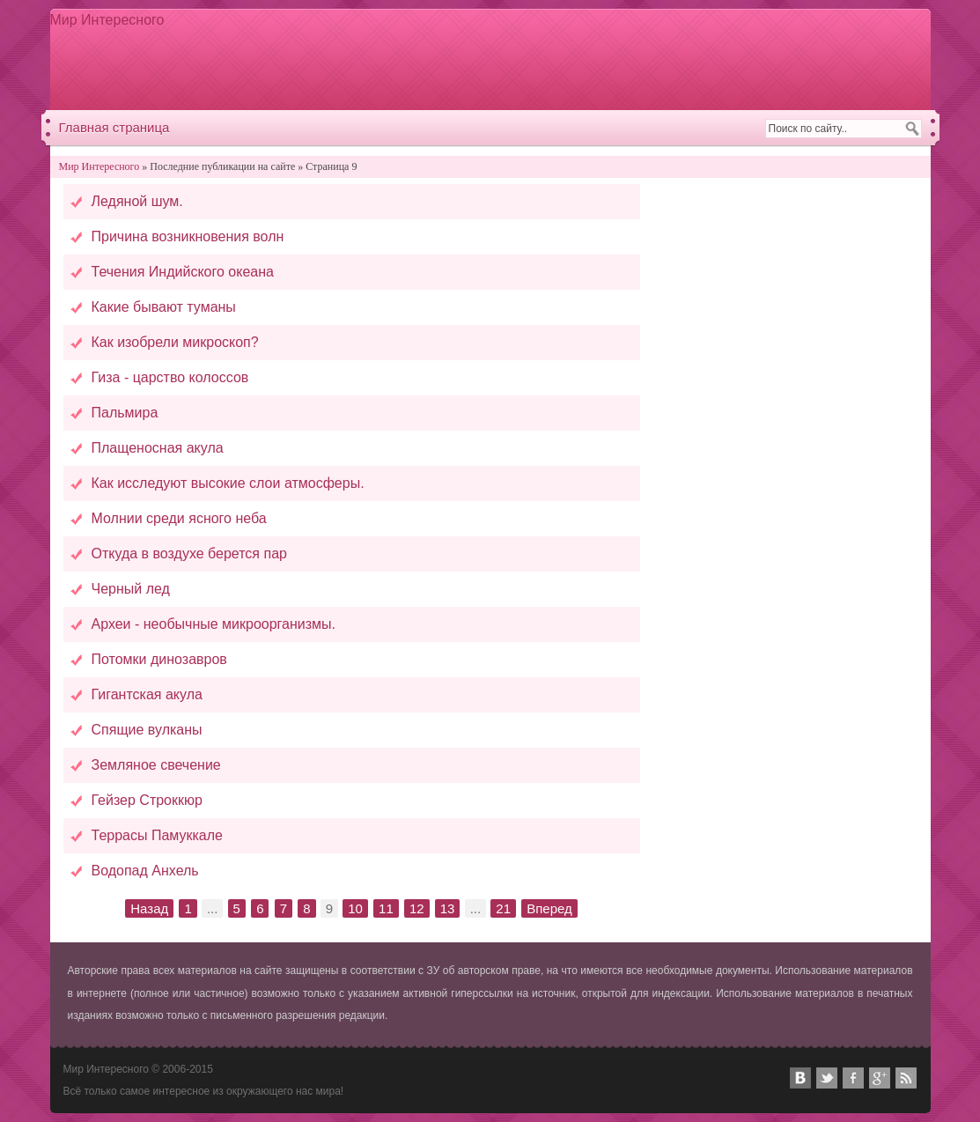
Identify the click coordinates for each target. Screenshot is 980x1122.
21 (503, 908)
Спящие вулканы (147, 729)
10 (355, 908)
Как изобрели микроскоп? (175, 342)
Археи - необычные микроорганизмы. (214, 623)
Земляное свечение (156, 764)
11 (386, 908)
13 (447, 908)
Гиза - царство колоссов (170, 377)
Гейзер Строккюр (147, 800)
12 (416, 908)
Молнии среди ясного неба (179, 518)
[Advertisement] (600, 59)
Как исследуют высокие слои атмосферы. (228, 483)
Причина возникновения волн (188, 236)
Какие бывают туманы (164, 306)
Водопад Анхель (145, 870)
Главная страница (114, 127)
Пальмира (125, 412)
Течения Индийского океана (183, 271)
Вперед (549, 908)
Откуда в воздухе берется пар (189, 553)
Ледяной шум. (137, 201)
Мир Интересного (107, 19)
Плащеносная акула (158, 447)
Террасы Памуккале (157, 835)
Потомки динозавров (159, 659)
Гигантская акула (147, 694)
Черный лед (131, 588)
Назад (149, 908)
